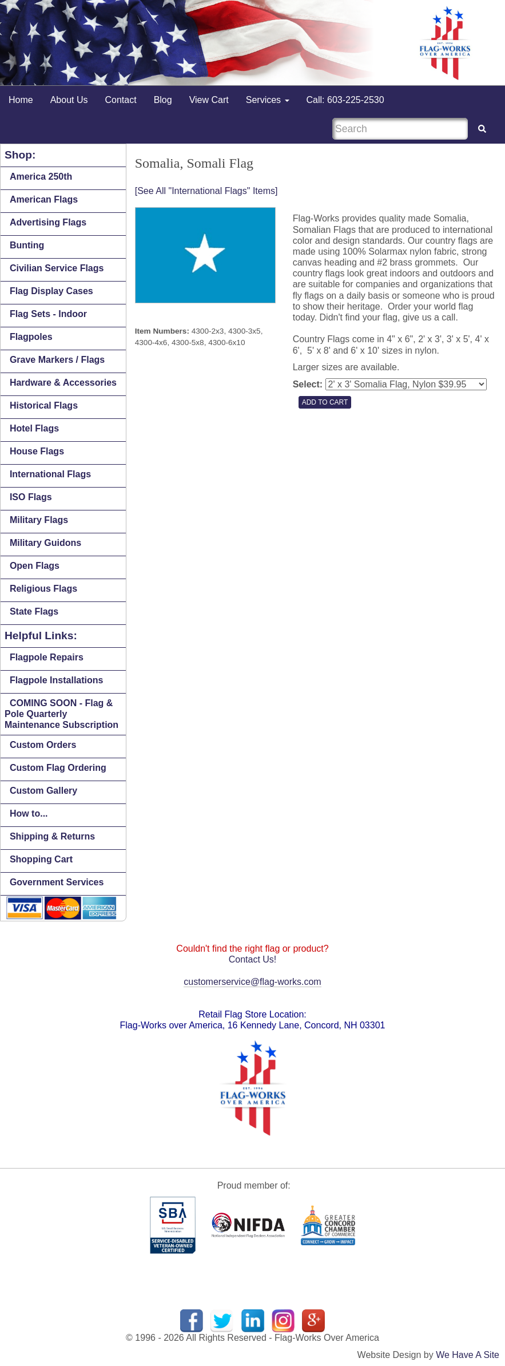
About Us (69, 100)
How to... (29, 813)
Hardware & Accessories (63, 382)
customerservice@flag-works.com (252, 982)
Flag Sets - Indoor (48, 314)
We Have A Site (467, 1355)
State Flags (34, 611)
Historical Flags (44, 405)
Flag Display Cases (51, 291)
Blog (163, 100)
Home (21, 100)
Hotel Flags (34, 428)
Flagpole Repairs (46, 657)
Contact (121, 100)
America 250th (41, 176)
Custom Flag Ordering (58, 768)
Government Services (57, 882)
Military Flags (39, 520)
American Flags (44, 199)
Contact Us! (253, 959)
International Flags (50, 474)
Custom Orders (43, 745)
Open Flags (34, 566)
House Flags (37, 451)
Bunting (27, 245)
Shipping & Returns (52, 836)
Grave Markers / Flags (57, 360)
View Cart (209, 100)
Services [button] (267, 100)
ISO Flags (31, 497)
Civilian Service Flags (57, 268)
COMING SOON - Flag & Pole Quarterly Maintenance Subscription (61, 714)
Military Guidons (45, 543)
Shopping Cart (41, 859)
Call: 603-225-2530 (345, 100)
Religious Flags (43, 588)
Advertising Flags (48, 222)
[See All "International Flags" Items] (206, 191)
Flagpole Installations (57, 680)
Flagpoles (31, 337)
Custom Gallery (43, 790)
